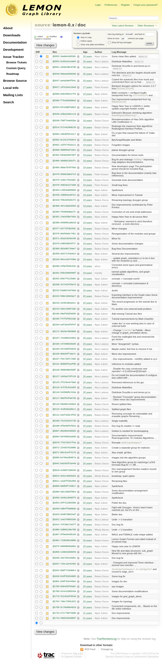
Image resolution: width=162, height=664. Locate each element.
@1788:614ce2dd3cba (64, 594)
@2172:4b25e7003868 (64, 332)
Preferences (111, 5)
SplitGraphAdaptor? (131, 444)
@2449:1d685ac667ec (64, 195)
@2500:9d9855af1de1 (64, 150)
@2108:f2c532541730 (64, 422)
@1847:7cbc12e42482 (64, 566)
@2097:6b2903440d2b (64, 432)
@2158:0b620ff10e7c (64, 355)
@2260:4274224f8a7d (64, 285)
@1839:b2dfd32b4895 (64, 579)
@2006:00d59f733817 (64, 488)
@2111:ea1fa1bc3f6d (64, 416)
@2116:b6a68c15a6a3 (64, 405)
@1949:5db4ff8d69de (64, 511)
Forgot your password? (146, 5)
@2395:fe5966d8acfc (64, 212)
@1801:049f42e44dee (64, 584)
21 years (87, 616)
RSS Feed (90, 652)
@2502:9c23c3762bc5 (64, 140)
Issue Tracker (13, 57)
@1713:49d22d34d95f (64, 621)
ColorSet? (127, 331)
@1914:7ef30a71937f (64, 527)
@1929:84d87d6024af (64, 516)
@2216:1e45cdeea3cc (64, 304)
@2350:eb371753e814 (64, 254)
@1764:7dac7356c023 (64, 604)
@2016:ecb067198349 (64, 472)
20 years (87, 56)
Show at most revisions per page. (126, 38)
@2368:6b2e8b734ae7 (64, 249)
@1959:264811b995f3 (64, 500)
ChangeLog (107, 652)
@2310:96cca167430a (64, 260)
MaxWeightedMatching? (124, 115)
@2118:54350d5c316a (64, 394)
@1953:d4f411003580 (64, 505)
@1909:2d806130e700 (64, 532)
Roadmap (12, 73)
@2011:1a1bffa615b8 (64, 483)
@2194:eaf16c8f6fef (64, 326)
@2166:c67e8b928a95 (64, 345)
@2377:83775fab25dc (64, 229)
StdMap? (138, 160)
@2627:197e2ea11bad (64, 87)
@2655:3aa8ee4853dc (64, 56)
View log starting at (121, 34)
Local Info (11, 88)
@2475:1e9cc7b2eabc (64, 180)
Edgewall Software (73, 660)
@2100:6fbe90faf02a (64, 427)
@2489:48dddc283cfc (64, 161)
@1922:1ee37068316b (64, 522)
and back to (145, 34)
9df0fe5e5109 (119, 102)
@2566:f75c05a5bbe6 (64, 100)
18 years (87, 94)
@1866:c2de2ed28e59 (64, 554)
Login (98, 5)
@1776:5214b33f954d (64, 599)
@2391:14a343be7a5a (64, 217)
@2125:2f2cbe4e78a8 (64, 384)
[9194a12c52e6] (125, 88)
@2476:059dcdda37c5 (64, 174)
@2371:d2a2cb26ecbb (64, 239)
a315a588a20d (140, 95)
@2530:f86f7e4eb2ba (64, 121)
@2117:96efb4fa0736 (64, 400)
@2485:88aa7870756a (64, 167)
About (7, 28)
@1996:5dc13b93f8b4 (64, 494)
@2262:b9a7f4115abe (64, 279)
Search (8, 102)
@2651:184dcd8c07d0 (64, 67)
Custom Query (16, 68)
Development (13, 49)
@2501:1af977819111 (64, 145)
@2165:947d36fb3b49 (64, 350)
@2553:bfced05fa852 (64, 107)
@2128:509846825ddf (64, 371)
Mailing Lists (13, 95)
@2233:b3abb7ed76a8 (64, 291)
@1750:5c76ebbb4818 (64, 610)
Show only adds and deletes (90, 44)
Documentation (15, 42)
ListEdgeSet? (145, 572)
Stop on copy (84, 37)
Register (125, 5)
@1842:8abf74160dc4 (64, 573)
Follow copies (84, 41)
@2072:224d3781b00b (64, 449)
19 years (87, 145)
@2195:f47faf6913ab (64, 320)
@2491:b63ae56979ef (64, 155)
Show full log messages (120, 42)
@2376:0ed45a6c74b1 (64, 234)
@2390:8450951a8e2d (64, 223)
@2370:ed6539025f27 (64, 244)
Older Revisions (145, 25)
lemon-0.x (64, 24)
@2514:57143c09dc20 (64, 127)
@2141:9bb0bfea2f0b (64, 365)
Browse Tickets (16, 62)
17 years (87, 87)
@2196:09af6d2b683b (64, 315)
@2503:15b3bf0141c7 (64, 134)
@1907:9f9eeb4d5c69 (64, 537)
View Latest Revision (123, 25)
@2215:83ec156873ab (64, 310)
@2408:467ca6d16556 (64, 206)
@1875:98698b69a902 (64, 549)
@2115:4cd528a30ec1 (64, 410)
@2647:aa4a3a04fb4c (64, 80)
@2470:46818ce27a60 (64, 185)
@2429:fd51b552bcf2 (64, 200)
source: (43, 24)
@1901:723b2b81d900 (64, 543)
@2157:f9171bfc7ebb (64, 360)
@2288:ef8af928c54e (64, 267)
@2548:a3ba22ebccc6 (64, 114)
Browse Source (15, 80)
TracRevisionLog (106, 641)
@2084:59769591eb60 (64, 438)
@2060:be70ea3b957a (64, 459)
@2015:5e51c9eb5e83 (64, 478)
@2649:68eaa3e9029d (64, 74)
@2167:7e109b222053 (64, 339)
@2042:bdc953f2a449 (64, 465)
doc (82, 24)
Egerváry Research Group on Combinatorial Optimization (132, 660)
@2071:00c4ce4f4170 (64, 454)
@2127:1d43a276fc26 (64, 378)
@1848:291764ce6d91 (64, 560)
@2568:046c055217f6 (64, 94)
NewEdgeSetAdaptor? (123, 572)
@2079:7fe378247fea (64, 444)
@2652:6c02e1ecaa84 (64, 61)
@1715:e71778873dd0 (64, 616)
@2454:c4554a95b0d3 (64, 190)
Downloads (11, 35)
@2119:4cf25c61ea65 (64, 389)
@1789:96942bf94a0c (64, 589)
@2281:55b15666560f (64, 273)
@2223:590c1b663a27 (64, 297)
